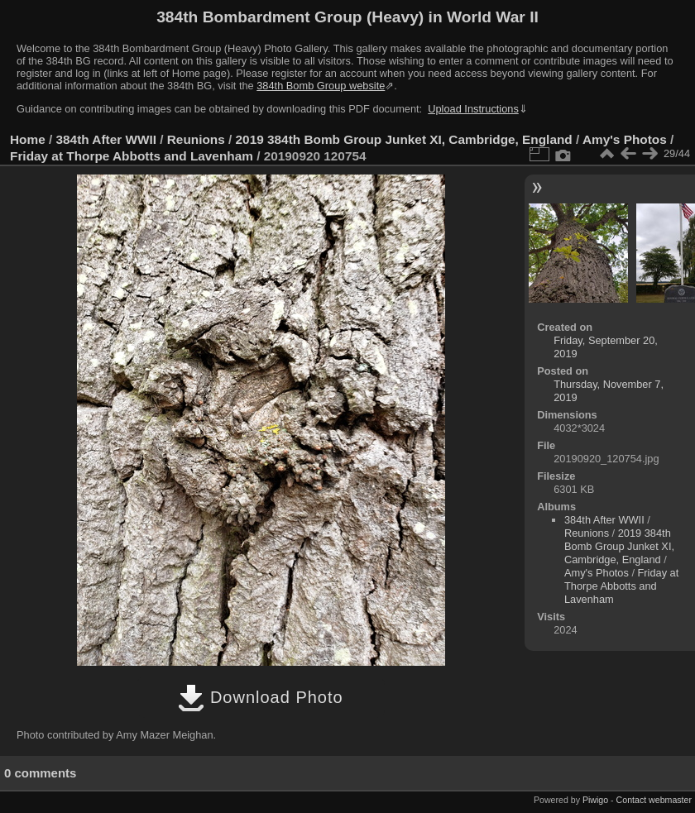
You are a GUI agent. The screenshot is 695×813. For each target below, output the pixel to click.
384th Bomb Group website (320, 85)
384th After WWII (106, 139)
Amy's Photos (624, 139)
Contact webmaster (654, 800)
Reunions (196, 139)
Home (28, 139)
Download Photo (260, 697)
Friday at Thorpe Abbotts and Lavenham (131, 156)
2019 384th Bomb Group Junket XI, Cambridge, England (404, 139)
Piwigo (595, 800)
